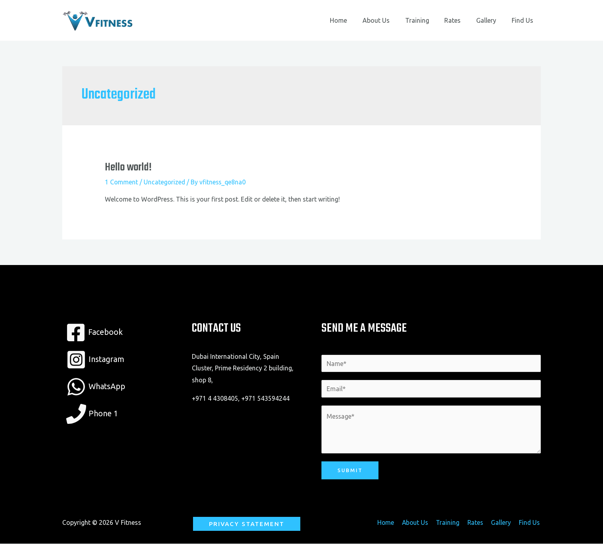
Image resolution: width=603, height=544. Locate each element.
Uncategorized (165, 182)
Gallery (490, 20)
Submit (350, 470)
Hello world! (128, 167)
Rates (459, 20)
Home (353, 20)
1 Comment (121, 182)
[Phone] (92, 413)
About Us (388, 20)
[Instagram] (96, 359)
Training (426, 20)
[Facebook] (94, 332)
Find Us (523, 20)
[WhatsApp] (96, 386)
